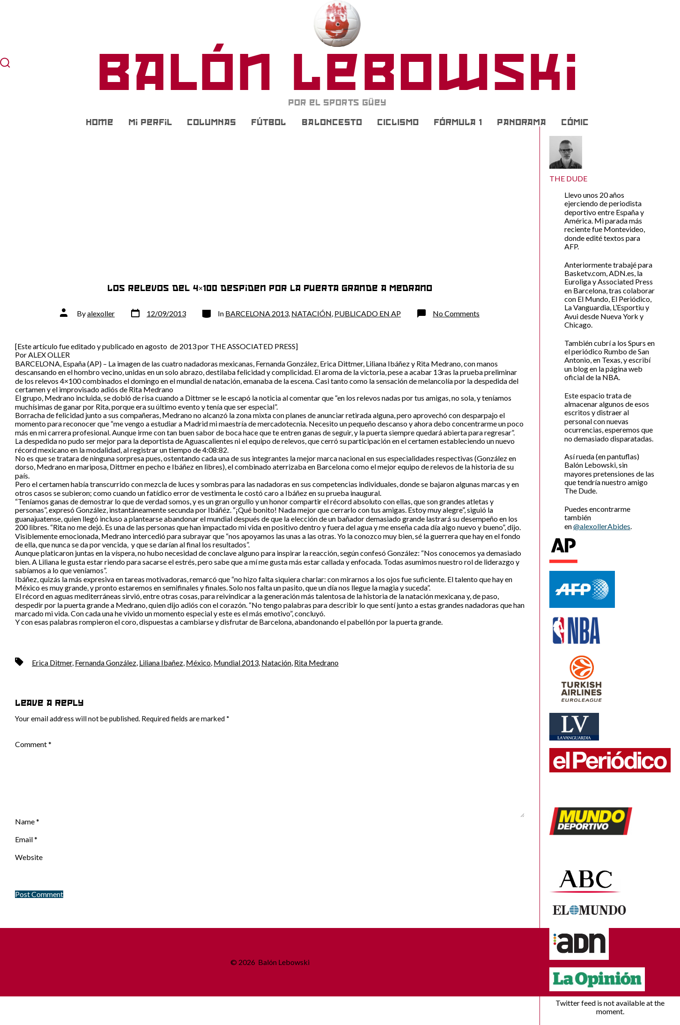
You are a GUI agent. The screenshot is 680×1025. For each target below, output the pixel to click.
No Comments (456, 313)
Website (29, 857)
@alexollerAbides (601, 526)
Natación (276, 662)
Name (27, 821)
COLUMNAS (211, 122)
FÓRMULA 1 (458, 122)
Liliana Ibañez (161, 662)
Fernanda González (105, 662)
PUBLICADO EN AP (367, 313)
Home (99, 122)
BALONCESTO (332, 122)
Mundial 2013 (236, 662)
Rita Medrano (316, 662)
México (198, 662)
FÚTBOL (268, 122)
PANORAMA (521, 122)
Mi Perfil (150, 122)
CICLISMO (398, 122)
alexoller (101, 313)
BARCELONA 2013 (256, 313)
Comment (33, 744)
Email (26, 839)
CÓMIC (575, 122)
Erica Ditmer (52, 662)
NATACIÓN (311, 313)
